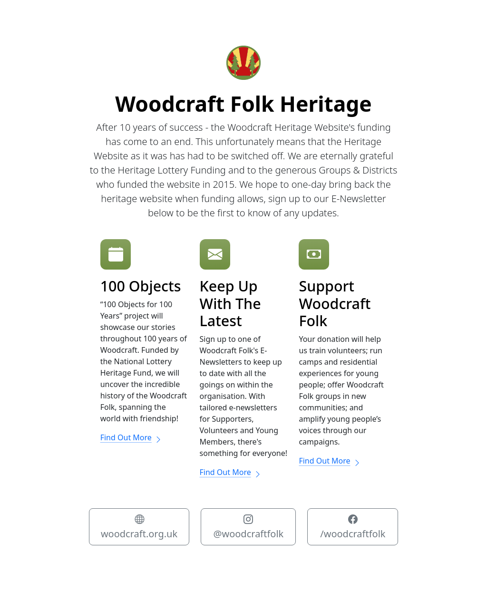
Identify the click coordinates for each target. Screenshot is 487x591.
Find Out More (131, 437)
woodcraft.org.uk (139, 526)
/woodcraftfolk (352, 526)
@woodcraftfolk (248, 526)
